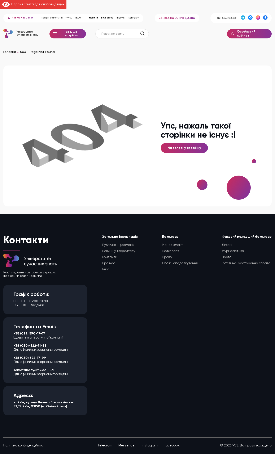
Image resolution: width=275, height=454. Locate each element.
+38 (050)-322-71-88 (30, 346)
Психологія (170, 251)
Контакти (133, 18)
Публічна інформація (118, 245)
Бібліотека (107, 18)
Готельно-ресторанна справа (246, 263)
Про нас (108, 263)
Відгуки (121, 18)
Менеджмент (172, 245)
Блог (105, 269)
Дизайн (227, 245)
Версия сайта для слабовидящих (33, 4)
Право (167, 257)
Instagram (150, 445)
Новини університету (118, 251)
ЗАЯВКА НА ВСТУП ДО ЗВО (177, 18)
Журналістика (233, 251)
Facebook (172, 445)
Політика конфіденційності (24, 445)
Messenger (127, 445)
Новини (93, 18)
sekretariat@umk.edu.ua (33, 370)
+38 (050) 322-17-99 (29, 358)
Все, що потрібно (67, 34)
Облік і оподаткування (180, 263)
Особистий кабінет (243, 33)
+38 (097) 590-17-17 (29, 333)
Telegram (104, 445)
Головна (9, 52)
